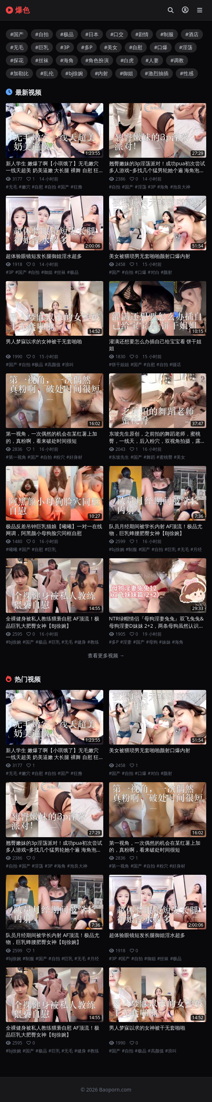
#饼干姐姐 (119, 365)
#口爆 (160, 47)
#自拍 (42, 34)
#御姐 (126, 73)
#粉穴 (59, 457)
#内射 (101, 73)
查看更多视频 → (106, 655)
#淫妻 (126, 642)
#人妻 (152, 60)
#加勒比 (19, 73)
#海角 (67, 60)
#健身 (80, 642)
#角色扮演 (97, 60)
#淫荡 (185, 47)
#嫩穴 (24, 187)
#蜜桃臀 (164, 457)
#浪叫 (68, 365)
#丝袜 (42, 60)
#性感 (187, 73)
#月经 (196, 549)
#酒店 (192, 34)
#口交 (117, 34)
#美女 (110, 47)
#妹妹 (165, 642)
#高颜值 (53, 365)
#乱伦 (47, 73)
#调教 (177, 60)
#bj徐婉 (74, 73)
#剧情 (142, 34)
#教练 (93, 642)
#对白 (153, 272)
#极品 (67, 34)
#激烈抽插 (156, 73)
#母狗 (152, 642)
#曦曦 (11, 549)
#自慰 (135, 47)
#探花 (17, 60)
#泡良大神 (180, 187)
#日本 (92, 34)
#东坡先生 (119, 457)
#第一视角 (16, 457)
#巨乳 (42, 47)
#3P (65, 47)
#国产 (17, 34)
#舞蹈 (149, 457)
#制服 (167, 34)
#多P (87, 47)
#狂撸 (76, 187)
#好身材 (74, 457)
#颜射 (166, 272)
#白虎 (127, 60)
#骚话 (175, 365)
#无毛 (17, 47)
